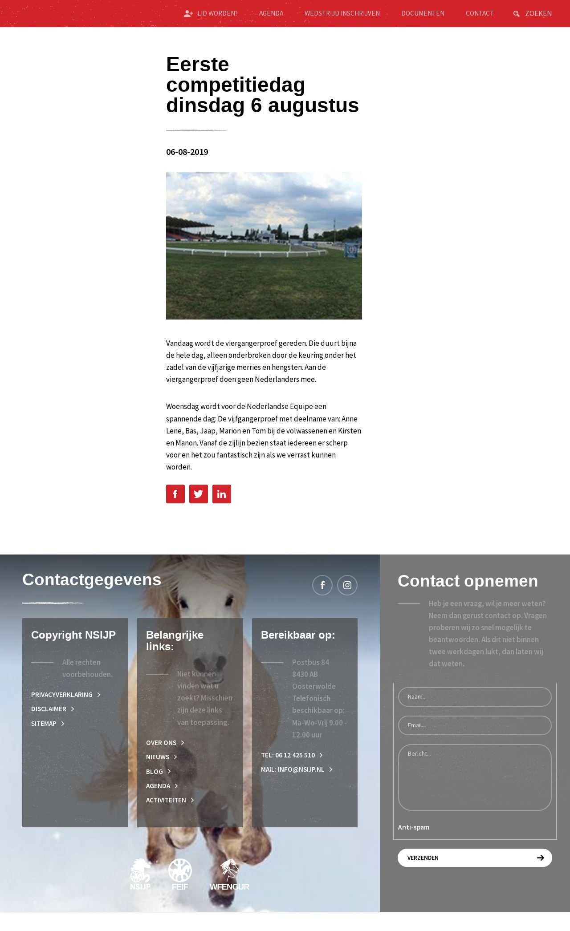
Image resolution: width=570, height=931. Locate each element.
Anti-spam (413, 841)
